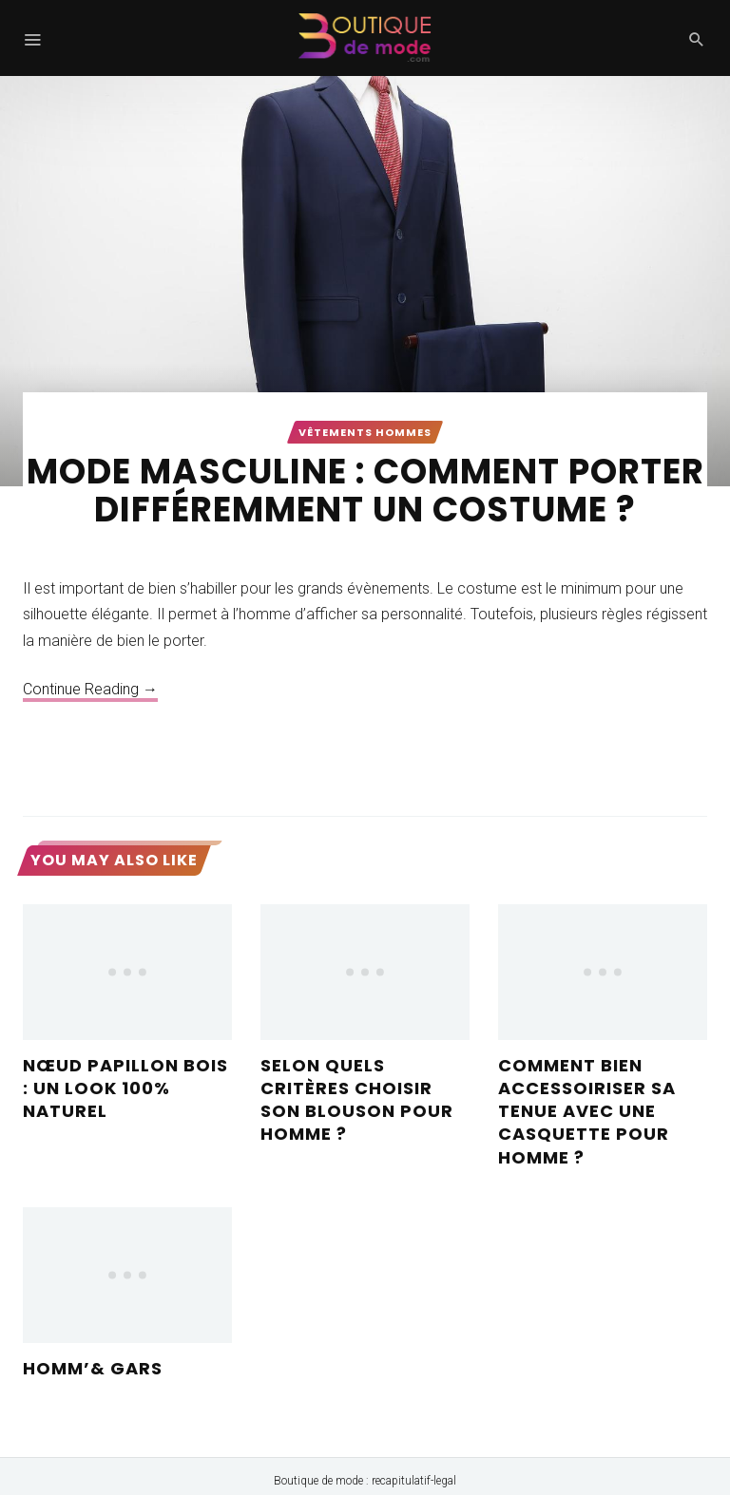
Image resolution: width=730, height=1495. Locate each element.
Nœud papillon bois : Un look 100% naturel (125, 1088)
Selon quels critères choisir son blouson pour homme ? (356, 1099)
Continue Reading (90, 689)
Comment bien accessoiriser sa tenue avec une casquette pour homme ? (587, 1111)
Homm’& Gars (93, 1368)
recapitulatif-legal (414, 1480)
